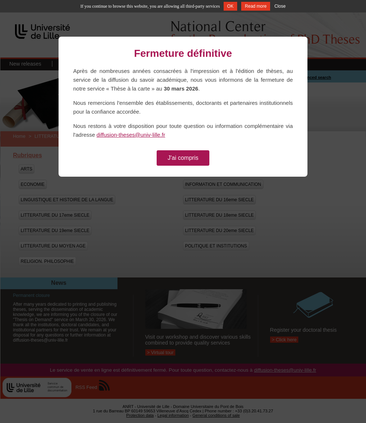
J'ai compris (183, 158)
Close (280, 6)
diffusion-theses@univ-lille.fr (131, 135)
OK (230, 6)
